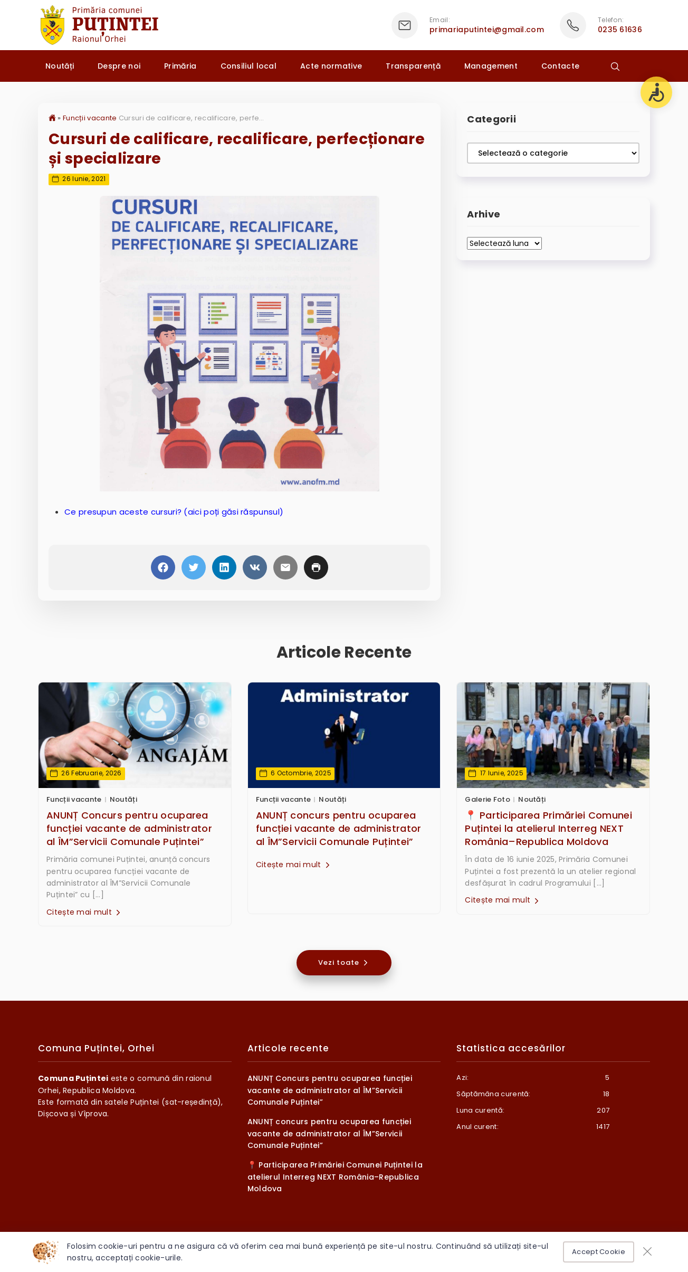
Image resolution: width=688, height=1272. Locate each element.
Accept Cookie (598, 1252)
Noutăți (59, 66)
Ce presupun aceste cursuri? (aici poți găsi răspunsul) (173, 511)
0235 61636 (620, 29)
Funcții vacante (90, 118)
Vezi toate (344, 962)
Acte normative (331, 66)
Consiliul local (249, 66)
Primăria (180, 66)
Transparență (413, 66)
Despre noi (119, 66)
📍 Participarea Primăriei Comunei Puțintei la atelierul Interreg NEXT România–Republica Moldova (548, 828)
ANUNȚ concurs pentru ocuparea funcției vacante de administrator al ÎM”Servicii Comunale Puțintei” (339, 828)
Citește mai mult (84, 912)
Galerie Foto (487, 799)
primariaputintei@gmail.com (486, 29)
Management (491, 66)
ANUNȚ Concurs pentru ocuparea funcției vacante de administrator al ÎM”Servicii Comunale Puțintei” (129, 828)
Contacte (560, 66)
